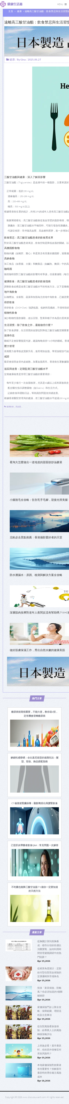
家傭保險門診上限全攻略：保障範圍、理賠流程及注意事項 (49, 1011)
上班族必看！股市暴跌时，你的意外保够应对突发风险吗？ (49, 1049)
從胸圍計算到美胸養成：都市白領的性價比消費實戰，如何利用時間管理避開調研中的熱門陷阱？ (49, 949)
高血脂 (18, 406)
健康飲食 (10, 406)
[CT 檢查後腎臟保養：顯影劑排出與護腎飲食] (34, 803)
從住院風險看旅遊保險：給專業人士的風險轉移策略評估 (49, 1030)
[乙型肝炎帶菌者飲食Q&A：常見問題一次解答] (34, 845)
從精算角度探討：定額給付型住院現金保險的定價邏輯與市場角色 (49, 972)
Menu (60, 4)
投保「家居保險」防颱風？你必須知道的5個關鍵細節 (49, 991)
